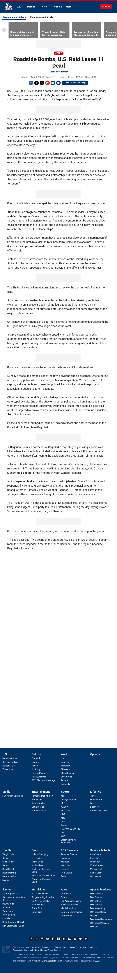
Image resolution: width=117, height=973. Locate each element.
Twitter (36, 83)
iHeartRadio (86, 938)
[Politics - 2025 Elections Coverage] (43, 780)
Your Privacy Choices (52, 947)
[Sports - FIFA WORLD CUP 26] (70, 829)
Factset (99, 958)
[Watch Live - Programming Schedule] (43, 897)
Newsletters (75, 938)
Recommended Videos (14, 17)
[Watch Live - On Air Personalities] (41, 901)
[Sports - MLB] (63, 803)
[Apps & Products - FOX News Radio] (98, 912)
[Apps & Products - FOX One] (94, 926)
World (45, 7)
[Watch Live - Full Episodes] (38, 904)
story (58, 53)
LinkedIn (58, 938)
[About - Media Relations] (68, 908)
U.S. (19, 7)
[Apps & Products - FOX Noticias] (96, 904)
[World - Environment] (67, 776)
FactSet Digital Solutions (37, 961)
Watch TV (106, 6)
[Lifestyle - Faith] (92, 803)
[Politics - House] (35, 765)
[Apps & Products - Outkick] (93, 915)
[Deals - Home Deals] (37, 861)
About (65, 889)
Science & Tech (100, 850)
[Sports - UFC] (63, 832)
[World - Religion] (65, 780)
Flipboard (47, 83)
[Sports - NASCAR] (65, 807)
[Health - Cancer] (5, 858)
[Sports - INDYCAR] (65, 810)
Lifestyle (95, 791)
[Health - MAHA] (5, 880)
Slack (64, 938)
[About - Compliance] (66, 915)
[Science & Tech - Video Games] (96, 865)
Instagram (42, 938)
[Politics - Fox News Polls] (39, 776)
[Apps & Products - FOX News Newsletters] (101, 919)
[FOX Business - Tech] (63, 876)
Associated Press (59, 71)
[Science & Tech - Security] (94, 858)
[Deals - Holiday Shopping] (40, 854)
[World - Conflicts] (65, 762)
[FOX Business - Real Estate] (66, 872)
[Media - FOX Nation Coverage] (12, 796)
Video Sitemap (54, 950)
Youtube (47, 938)
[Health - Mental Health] (9, 876)
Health (6, 850)
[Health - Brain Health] (8, 861)
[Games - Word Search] (8, 915)
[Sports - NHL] (63, 818)
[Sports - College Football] (68, 799)
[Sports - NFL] (62, 796)
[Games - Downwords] (8, 904)
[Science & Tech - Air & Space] (95, 854)
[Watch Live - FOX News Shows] (40, 893)
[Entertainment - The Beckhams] (39, 810)
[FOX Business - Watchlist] (65, 865)
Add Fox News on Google (76, 83)
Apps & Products (100, 889)
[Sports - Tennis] (64, 825)
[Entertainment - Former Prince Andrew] (42, 796)
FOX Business (69, 850)
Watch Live (38, 889)
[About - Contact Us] (66, 893)
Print (53, 83)
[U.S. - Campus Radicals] (10, 762)
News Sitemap (41, 950)
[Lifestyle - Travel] (93, 796)
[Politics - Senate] (35, 762)
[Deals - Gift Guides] (37, 858)
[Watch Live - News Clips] (37, 912)
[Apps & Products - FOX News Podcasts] (99, 923)
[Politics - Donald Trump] (38, 758)
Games (6, 889)
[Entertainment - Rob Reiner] (37, 799)
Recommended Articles (42, 17)
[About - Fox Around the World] (71, 901)
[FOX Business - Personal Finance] (69, 854)
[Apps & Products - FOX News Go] (96, 893)
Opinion (58, 7)
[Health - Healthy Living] (9, 872)
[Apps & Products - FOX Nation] (95, 901)
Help (84, 947)
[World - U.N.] (63, 758)
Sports (65, 791)
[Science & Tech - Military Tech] (96, 869)
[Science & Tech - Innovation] (95, 861)
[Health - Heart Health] (8, 869)
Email (58, 83)
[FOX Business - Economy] (65, 858)
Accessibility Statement (23, 950)
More (68, 7)
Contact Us (92, 947)
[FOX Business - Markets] (65, 861)
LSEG (97, 961)
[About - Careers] (65, 897)
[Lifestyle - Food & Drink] (96, 799)
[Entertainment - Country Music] (38, 807)
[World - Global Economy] (68, 773)
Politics (31, 7)
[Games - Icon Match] (7, 918)
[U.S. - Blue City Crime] (9, 758)
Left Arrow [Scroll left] (4, 30)
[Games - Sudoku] (6, 907)
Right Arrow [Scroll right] (111, 30)
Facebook (31, 83)
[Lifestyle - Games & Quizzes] (98, 810)
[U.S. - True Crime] (7, 769)
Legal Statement (55, 961)
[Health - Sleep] (5, 865)
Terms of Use (18, 947)
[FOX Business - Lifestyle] (65, 869)
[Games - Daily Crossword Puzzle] (13, 922)
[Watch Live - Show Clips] (37, 908)
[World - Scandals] (65, 784)
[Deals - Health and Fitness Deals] (43, 875)
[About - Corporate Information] (72, 912)
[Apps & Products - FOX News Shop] (97, 908)
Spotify (80, 938)
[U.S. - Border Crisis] (8, 765)
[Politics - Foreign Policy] (38, 773)
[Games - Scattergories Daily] (11, 893)
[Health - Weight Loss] (8, 854)
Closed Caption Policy (72, 947)
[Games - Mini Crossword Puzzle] (13, 926)
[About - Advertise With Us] (69, 904)
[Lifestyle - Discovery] (94, 807)
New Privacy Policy (33, 947)
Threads (42, 83)
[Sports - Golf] (63, 821)
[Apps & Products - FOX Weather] (96, 897)
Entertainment (41, 791)
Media (6, 791)
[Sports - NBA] (63, 814)
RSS (69, 938)
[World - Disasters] (65, 769)
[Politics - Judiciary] (36, 769)
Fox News (8, 6)
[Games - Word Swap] (7, 911)
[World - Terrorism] (65, 765)
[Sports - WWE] (63, 836)
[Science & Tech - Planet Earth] (96, 872)
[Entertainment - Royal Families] (38, 803)
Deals (35, 850)
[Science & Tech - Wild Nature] (95, 876)
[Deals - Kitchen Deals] (38, 865)
